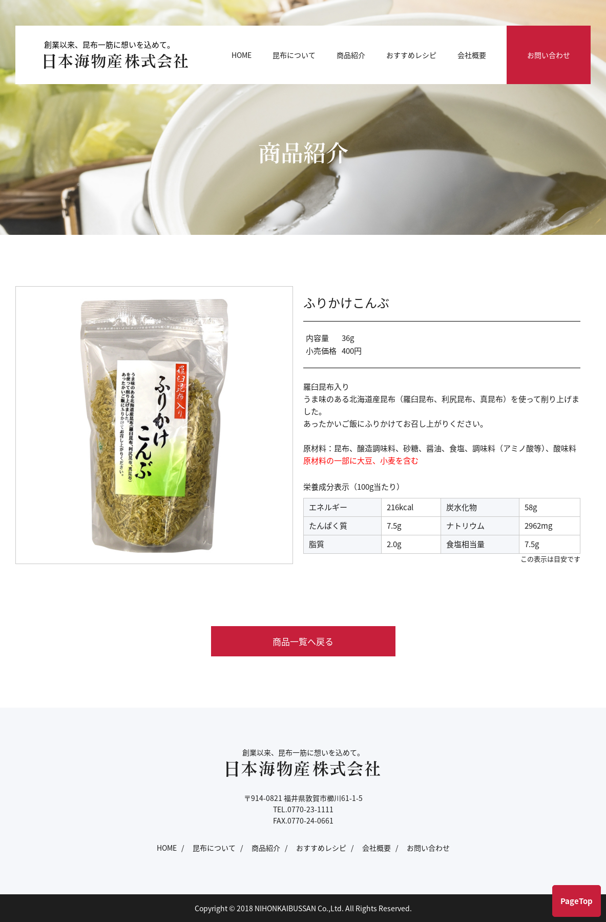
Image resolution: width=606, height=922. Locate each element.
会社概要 (471, 55)
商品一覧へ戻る (303, 641)
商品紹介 (351, 55)
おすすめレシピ (411, 55)
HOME (242, 55)
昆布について (294, 55)
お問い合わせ (548, 55)
